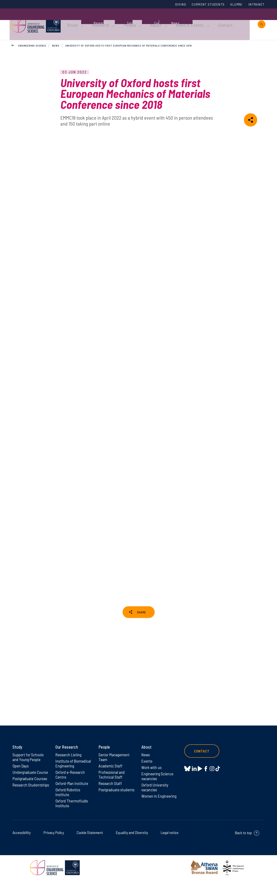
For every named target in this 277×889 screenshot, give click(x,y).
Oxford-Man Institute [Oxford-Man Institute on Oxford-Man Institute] (72, 791)
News (55, 36)
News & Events (189, 20)
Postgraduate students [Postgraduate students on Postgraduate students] (109, 800)
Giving (174, 4)
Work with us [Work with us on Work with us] (151, 774)
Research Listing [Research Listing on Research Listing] (69, 761)
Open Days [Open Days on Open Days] (21, 773)
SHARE (141, 607)
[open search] (261, 20)
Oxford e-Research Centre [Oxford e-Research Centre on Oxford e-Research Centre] (70, 782)
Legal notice (170, 841)
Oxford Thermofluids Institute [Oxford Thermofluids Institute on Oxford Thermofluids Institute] (72, 812)
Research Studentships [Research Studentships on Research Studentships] (23, 795)
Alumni (234, 4)
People (135, 20)
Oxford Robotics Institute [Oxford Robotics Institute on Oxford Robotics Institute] (68, 800)
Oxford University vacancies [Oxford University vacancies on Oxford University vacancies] (155, 795)
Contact (222, 20)
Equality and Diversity (132, 841)
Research (108, 20)
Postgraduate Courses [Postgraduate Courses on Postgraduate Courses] (31, 786)
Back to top (243, 841)
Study (82, 20)
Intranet (255, 4)
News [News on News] (145, 761)
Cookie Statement (90, 841)
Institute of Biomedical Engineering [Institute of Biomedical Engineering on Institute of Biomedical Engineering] (73, 771)
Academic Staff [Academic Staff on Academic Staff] (110, 773)
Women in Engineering (159, 804)
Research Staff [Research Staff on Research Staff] (110, 791)
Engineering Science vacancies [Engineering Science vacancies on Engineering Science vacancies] (157, 784)
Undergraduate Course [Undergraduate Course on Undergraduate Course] (31, 779)
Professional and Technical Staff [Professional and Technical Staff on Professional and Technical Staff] (112, 782)
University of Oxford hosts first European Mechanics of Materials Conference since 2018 (128, 36)
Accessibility (22, 841)
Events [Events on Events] (147, 768)
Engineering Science (32, 36)
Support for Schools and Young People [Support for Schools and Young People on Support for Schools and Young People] (28, 764)
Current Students (203, 4)
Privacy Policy (53, 841)
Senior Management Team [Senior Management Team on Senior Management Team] (114, 764)
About (159, 20)
